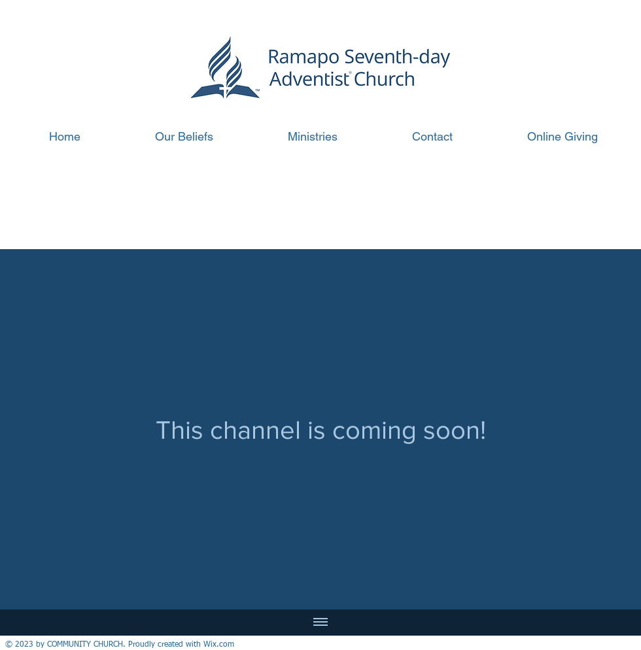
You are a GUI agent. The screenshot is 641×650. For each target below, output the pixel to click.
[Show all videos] (320, 622)
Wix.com (218, 645)
